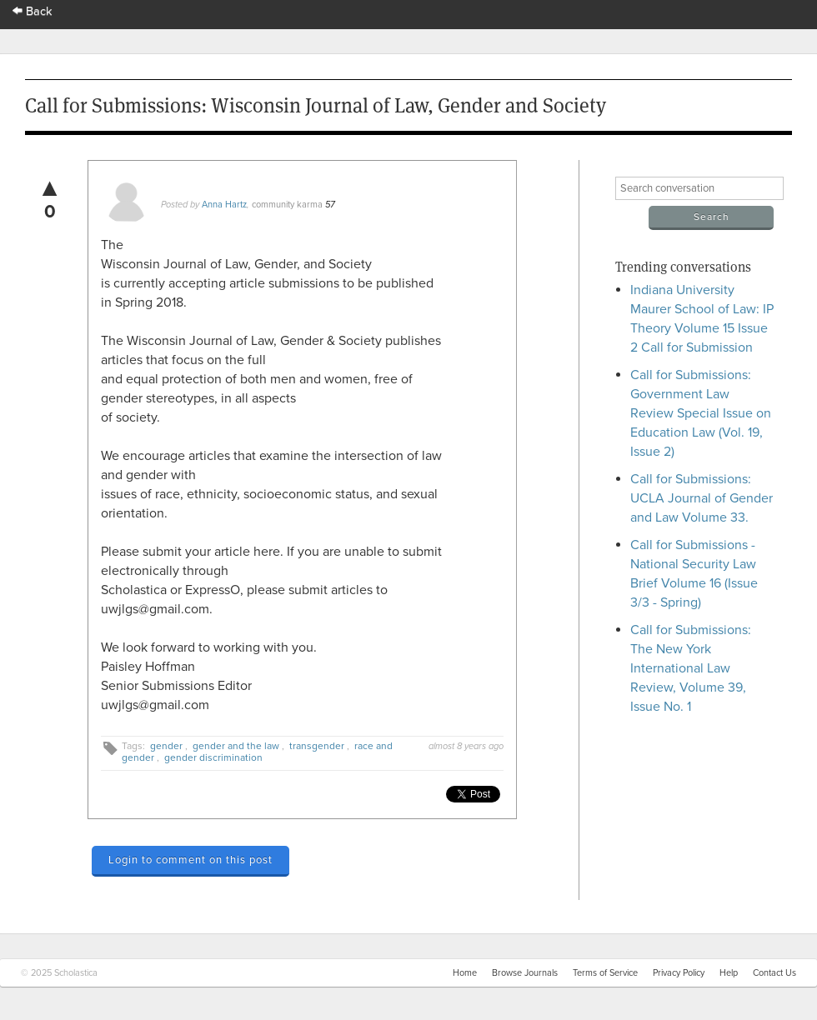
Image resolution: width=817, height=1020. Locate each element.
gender (166, 746)
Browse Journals (525, 973)
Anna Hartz (224, 204)
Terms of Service (605, 973)
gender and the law (236, 746)
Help (728, 973)
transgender (316, 746)
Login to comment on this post (190, 860)
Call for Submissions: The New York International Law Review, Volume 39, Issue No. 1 (690, 668)
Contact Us (774, 973)
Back (33, 11)
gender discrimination (213, 757)
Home (465, 973)
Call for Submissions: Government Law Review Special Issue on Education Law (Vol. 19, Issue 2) (700, 413)
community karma (287, 204)
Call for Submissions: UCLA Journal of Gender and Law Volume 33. (701, 498)
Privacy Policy (678, 973)
